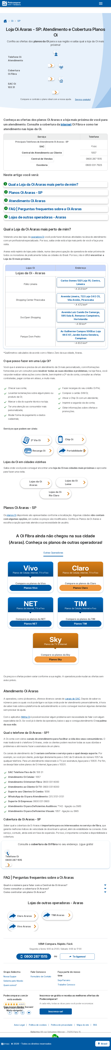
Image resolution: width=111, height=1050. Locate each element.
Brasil (102, 1043)
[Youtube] (29, 1013)
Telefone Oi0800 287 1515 (13, 858)
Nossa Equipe (9, 976)
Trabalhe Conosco (66, 984)
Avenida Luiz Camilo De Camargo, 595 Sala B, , (80, 316)
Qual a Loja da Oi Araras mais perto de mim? (43, 184)
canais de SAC (72, 698)
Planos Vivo (30, 587)
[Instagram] (23, 1013)
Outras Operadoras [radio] (53, 552)
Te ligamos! (77, 956)
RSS (95, 1025)
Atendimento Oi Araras (27, 201)
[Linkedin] (16, 1013)
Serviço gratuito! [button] (83, 99)
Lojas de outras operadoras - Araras (37, 217)
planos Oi (11, 515)
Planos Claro (80, 587)
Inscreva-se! (55, 1011)
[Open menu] (100, 3)
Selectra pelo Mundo (13, 981)
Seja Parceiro (64, 980)
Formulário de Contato (41, 976)
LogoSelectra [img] (5, 1044)
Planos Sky (55, 659)
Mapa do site (83, 1025)
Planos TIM (80, 623)
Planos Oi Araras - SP (25, 193)
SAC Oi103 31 (12, 85)
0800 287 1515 (33, 956)
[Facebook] (10, 1013)
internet (66, 124)
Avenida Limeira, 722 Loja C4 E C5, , (80, 298)
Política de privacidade (61, 1025)
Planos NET (30, 623)
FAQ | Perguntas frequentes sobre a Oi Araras (45, 209)
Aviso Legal (19, 1025)
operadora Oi (37, 236)
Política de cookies (38, 1025)
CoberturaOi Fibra (14, 72)
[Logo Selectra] (11, 3)
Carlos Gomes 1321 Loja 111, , (81, 282)
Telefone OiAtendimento (15, 58)
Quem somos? (10, 985)
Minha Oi (25, 717)
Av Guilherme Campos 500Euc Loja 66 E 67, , (81, 335)
